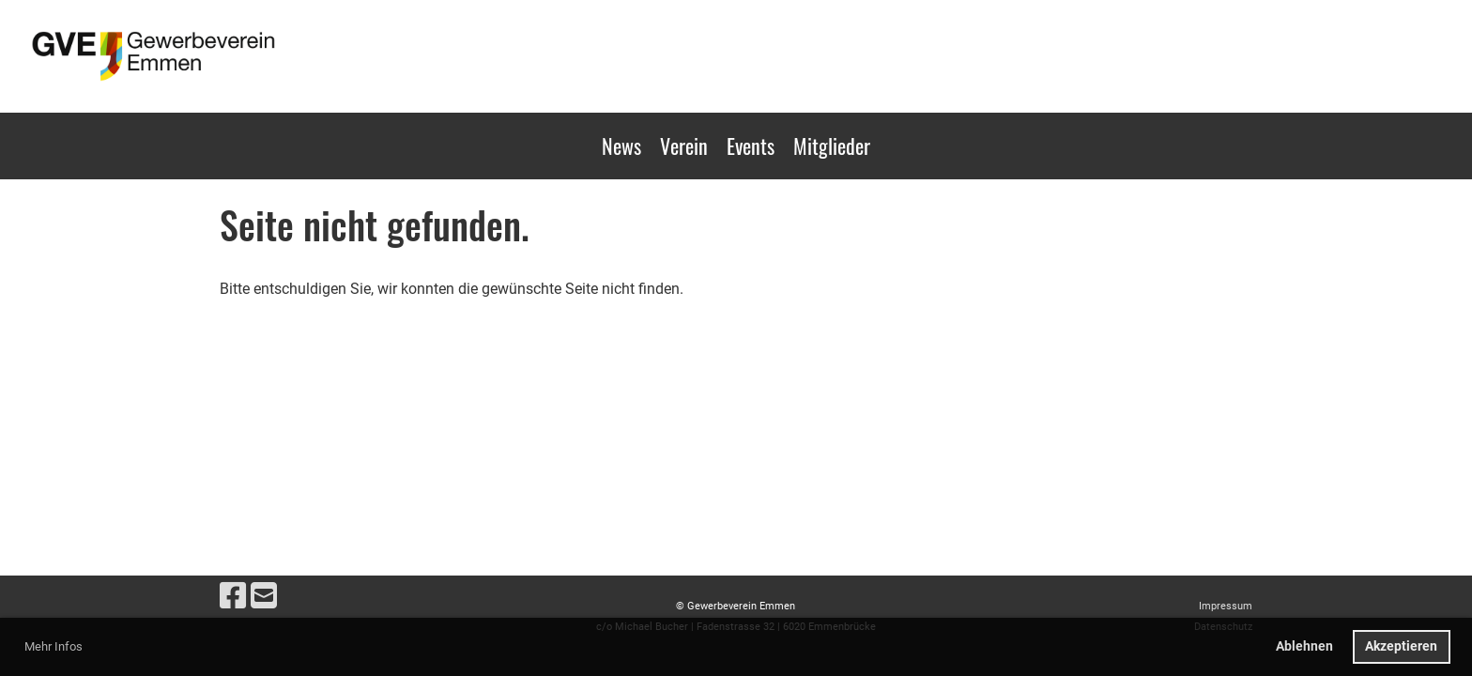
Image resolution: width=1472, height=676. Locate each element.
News (621, 146)
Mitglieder (831, 146)
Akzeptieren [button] (1401, 646)
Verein (684, 146)
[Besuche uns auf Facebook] (233, 596)
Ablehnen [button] (1304, 646)
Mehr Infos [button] (53, 646)
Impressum (1225, 606)
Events (750, 146)
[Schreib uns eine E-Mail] (264, 596)
